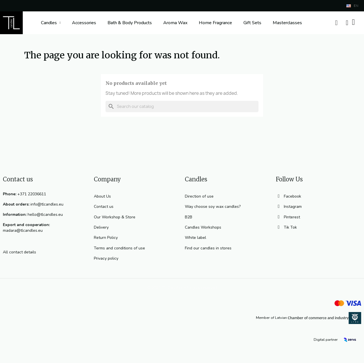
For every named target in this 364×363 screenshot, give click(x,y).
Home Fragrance (215, 23)
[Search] (182, 106)
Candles (51, 23)
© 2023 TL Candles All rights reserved (182, 287)
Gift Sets (252, 23)
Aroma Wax (175, 23)
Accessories (84, 23)
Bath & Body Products (129, 23)
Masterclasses (287, 23)
